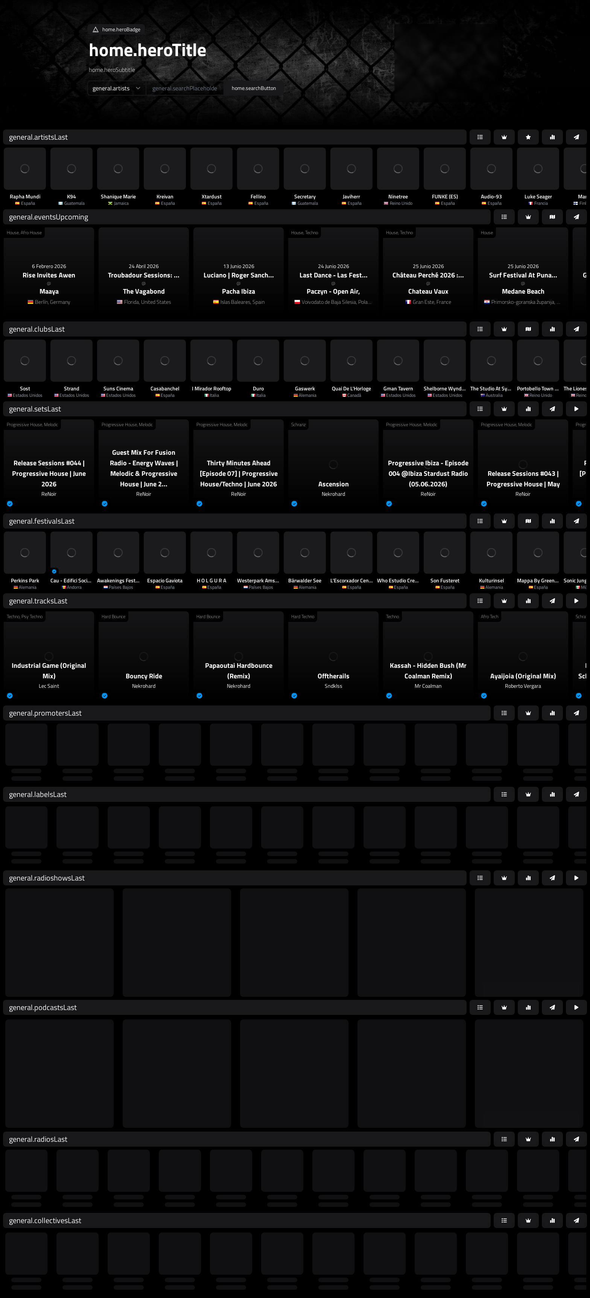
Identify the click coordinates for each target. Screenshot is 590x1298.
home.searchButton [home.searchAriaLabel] (254, 88)
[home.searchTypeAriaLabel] (116, 88)
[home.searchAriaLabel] (185, 88)
